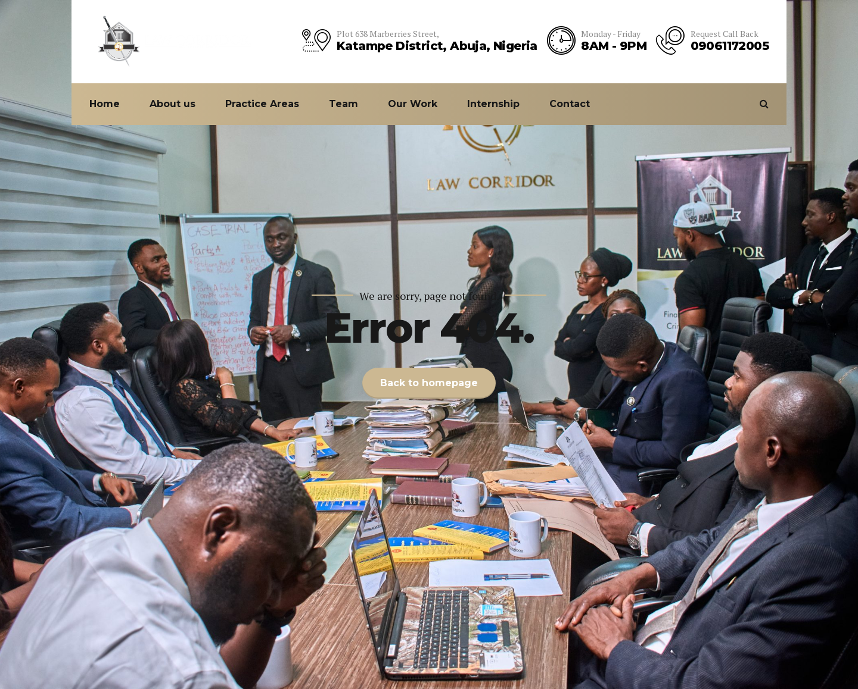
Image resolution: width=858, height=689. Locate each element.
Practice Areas (262, 103)
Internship (493, 103)
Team (343, 103)
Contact (569, 103)
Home (104, 103)
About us (172, 103)
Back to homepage (429, 383)
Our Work (412, 103)
